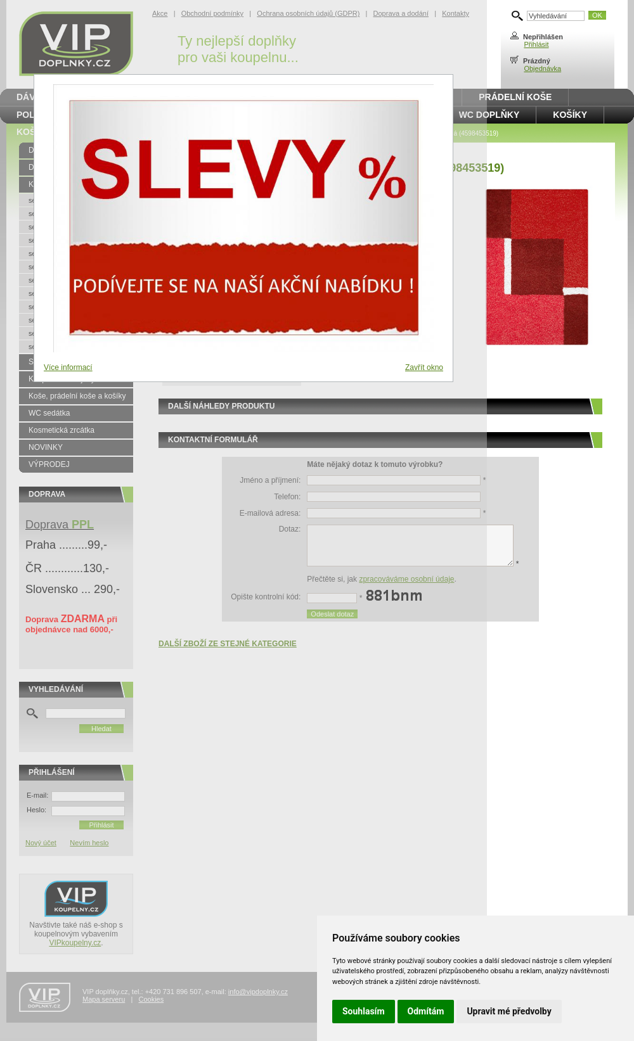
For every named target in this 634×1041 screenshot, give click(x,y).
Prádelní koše (515, 97)
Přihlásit (536, 44)
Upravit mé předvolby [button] (509, 1011)
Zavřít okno (424, 367)
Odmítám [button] (426, 1011)
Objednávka (542, 68)
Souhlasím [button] (363, 1011)
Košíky (570, 115)
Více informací (68, 367)
